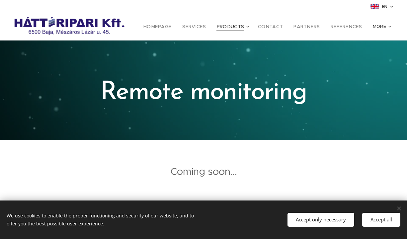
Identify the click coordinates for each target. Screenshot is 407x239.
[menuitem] (171, 27)
